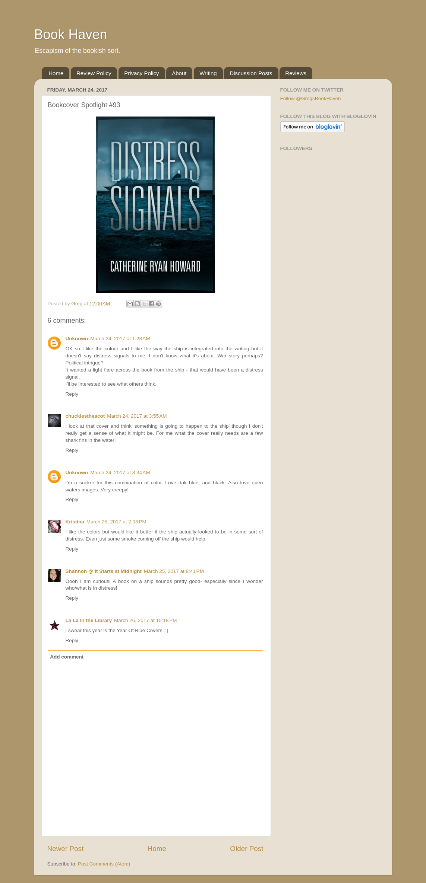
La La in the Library (89, 620)
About (179, 73)
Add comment (66, 657)
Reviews (295, 73)
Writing (208, 73)
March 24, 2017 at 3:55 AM (137, 416)
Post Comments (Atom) (104, 864)
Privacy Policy (141, 73)
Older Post (246, 848)
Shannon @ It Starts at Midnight (104, 571)
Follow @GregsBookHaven (310, 98)
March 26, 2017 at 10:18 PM (145, 620)
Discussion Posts (251, 73)
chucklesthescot (85, 416)
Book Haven (70, 34)
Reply (72, 394)
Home (55, 73)
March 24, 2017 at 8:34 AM (120, 472)
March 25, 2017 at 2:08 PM (116, 522)
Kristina (75, 522)
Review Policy (93, 73)
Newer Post (65, 848)
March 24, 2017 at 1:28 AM (120, 338)
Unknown (77, 338)
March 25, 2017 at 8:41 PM (174, 571)
